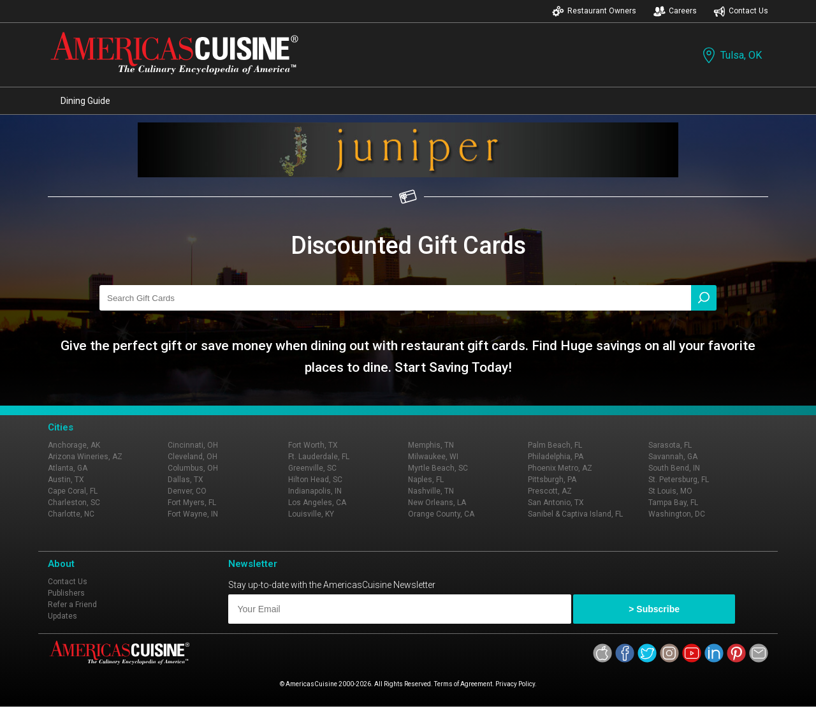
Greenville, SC (312, 468)
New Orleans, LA (437, 502)
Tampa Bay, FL (673, 502)
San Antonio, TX (556, 502)
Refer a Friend (72, 604)
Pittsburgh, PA (552, 479)
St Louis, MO (670, 491)
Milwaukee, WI (433, 456)
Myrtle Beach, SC (438, 468)
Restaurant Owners (594, 11)
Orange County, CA (441, 514)
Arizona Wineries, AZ (85, 456)
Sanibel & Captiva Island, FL (575, 514)
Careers (675, 11)
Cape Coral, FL (73, 491)
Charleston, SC (74, 502)
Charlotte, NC (71, 514)
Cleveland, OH (192, 456)
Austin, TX (66, 479)
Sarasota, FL (670, 445)
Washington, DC (676, 514)
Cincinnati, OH (193, 445)
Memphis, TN (431, 445)
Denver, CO (187, 491)
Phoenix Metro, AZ (560, 468)
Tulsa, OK (731, 55)
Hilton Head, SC (315, 479)
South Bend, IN (674, 468)
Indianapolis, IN (315, 491)
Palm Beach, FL (555, 445)
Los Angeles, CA (317, 502)
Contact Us (740, 11)
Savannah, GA (672, 456)
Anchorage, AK (74, 445)
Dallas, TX (185, 479)
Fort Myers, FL (192, 502)
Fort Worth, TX (313, 445)
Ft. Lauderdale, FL (318, 456)
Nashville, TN (431, 491)
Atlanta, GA (67, 468)
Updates (62, 616)
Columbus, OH (193, 468)
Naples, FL (426, 479)
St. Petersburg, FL (678, 479)
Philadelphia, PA (555, 456)
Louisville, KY (311, 514)
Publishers (66, 593)
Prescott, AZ (550, 491)
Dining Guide (85, 101)
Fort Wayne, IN (193, 514)
